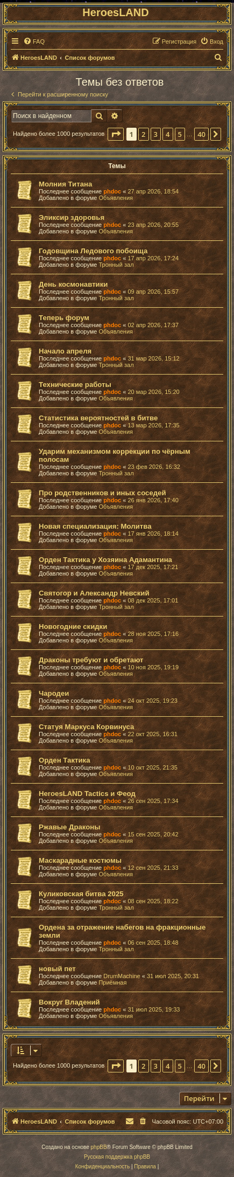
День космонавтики (73, 284)
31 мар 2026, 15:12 (153, 358)
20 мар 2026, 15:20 (153, 392)
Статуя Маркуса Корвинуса (86, 727)
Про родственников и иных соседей (102, 493)
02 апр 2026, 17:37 (153, 325)
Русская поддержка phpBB (117, 1157)
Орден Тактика (64, 760)
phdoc (112, 191)
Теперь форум (64, 318)
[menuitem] (34, 41)
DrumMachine (121, 976)
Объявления (115, 198)
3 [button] (156, 134)
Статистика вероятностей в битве (98, 418)
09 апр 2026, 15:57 (153, 291)
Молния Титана (65, 184)
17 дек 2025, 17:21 (152, 567)
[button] (116, 134)
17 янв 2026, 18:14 (152, 533)
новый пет (57, 969)
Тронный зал (115, 264)
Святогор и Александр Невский (94, 593)
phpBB (99, 1147)
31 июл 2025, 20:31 (173, 976)
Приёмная (112, 982)
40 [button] (201, 134)
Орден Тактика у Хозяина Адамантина (105, 560)
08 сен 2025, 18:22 (152, 901)
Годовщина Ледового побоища (93, 251)
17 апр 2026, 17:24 (153, 258)
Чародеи (54, 693)
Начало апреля (65, 351)
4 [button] (167, 134)
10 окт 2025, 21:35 (152, 767)
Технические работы (75, 384)
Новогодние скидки (73, 626)
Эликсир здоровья (71, 217)
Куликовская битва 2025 (81, 894)
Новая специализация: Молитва (95, 526)
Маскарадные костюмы (80, 860)
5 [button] (180, 134)
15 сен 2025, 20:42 (152, 834)
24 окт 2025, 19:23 (152, 700)
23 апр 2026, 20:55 (153, 224)
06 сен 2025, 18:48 (152, 942)
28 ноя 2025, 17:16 (153, 634)
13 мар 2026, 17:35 (153, 425)
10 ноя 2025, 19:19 (153, 667)
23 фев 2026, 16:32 (153, 466)
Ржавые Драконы (70, 827)
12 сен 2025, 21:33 (152, 867)
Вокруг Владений (69, 1002)
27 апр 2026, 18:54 (153, 191)
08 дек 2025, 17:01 (152, 600)
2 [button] (143, 134)
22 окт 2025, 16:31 (152, 734)
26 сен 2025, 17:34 (152, 801)
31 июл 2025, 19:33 (153, 1009)
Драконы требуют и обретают (91, 660)
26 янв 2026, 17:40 (152, 500)
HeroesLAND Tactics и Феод (87, 794)
